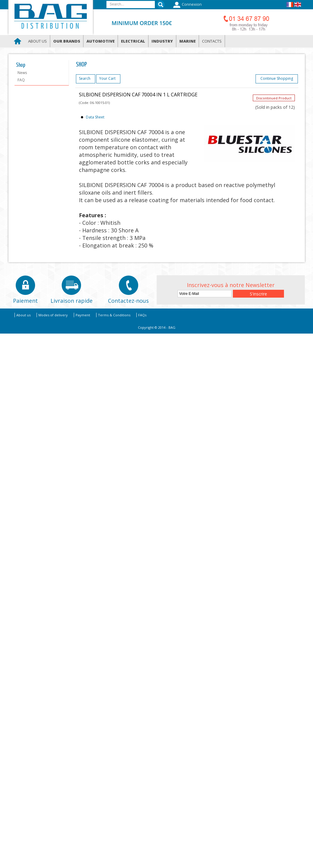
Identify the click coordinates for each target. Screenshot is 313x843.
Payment (83, 315)
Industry (162, 41)
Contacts (212, 41)
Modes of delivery (53, 315)
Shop (20, 65)
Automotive (100, 41)
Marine (187, 41)
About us (37, 41)
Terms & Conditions (114, 315)
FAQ (21, 79)
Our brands (66, 41)
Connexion (187, 5)
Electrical (133, 41)
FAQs (142, 315)
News (22, 72)
